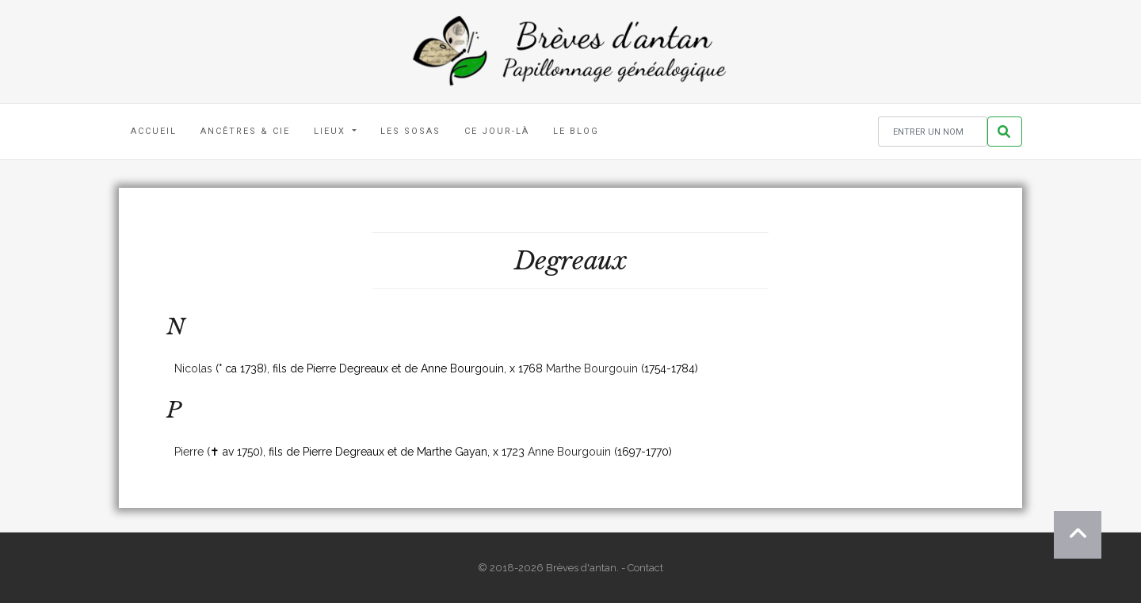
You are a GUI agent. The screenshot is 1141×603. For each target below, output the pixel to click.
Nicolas (193, 368)
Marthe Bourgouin (592, 368)
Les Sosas (410, 131)
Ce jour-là (496, 131)
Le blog (576, 131)
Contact (645, 568)
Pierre (189, 451)
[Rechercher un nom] (932, 131)
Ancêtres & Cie (245, 131)
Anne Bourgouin (569, 451)
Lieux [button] (331, 131)
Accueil (154, 131)
